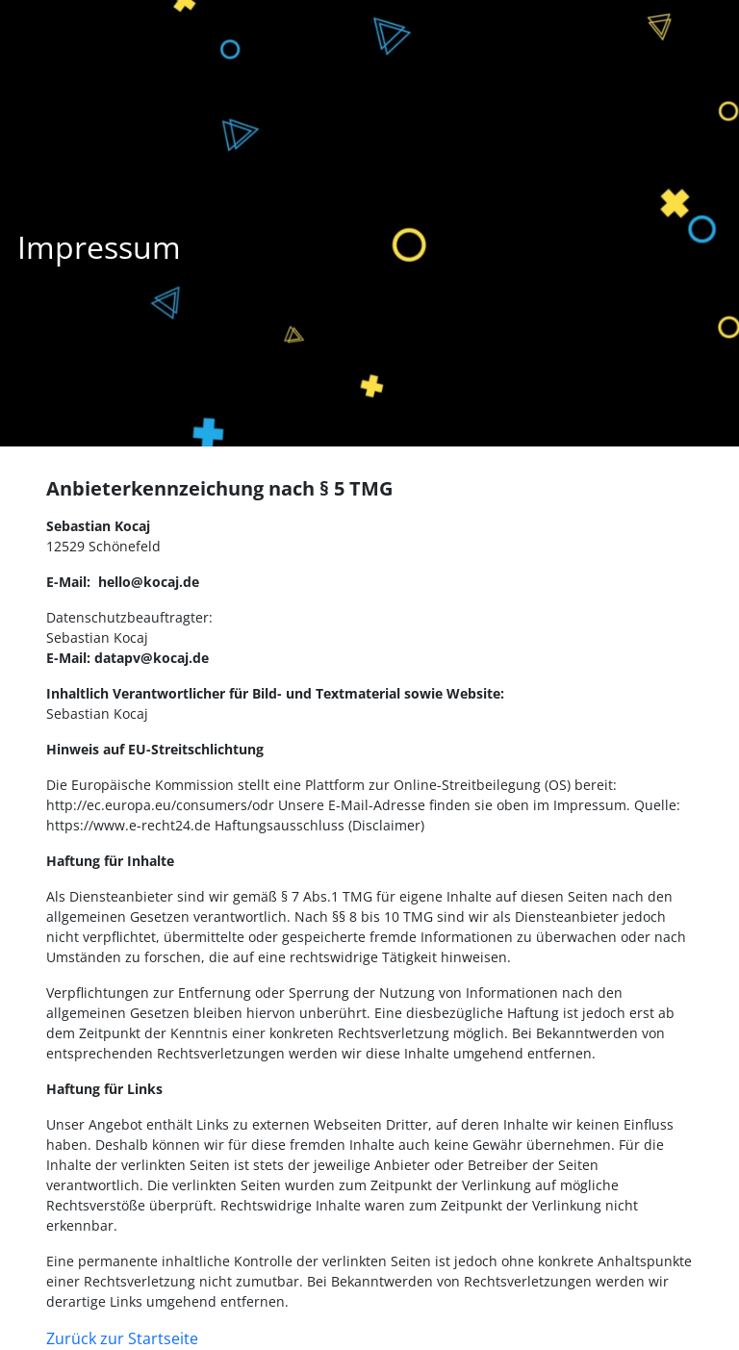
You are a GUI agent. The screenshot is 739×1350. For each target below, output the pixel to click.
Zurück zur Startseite (122, 1338)
